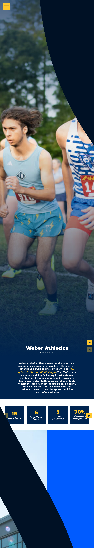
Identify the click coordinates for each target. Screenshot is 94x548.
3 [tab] (45, 352)
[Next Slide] (89, 342)
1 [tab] (40, 352)
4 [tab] (47, 352)
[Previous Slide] (89, 349)
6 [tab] (52, 352)
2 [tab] (43, 352)
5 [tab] (49, 352)
